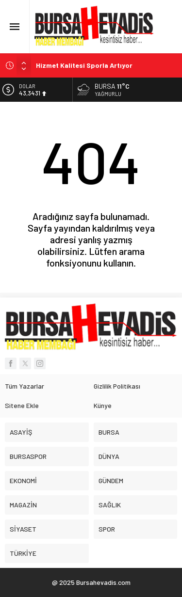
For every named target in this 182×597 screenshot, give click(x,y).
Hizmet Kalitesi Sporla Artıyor (84, 65)
